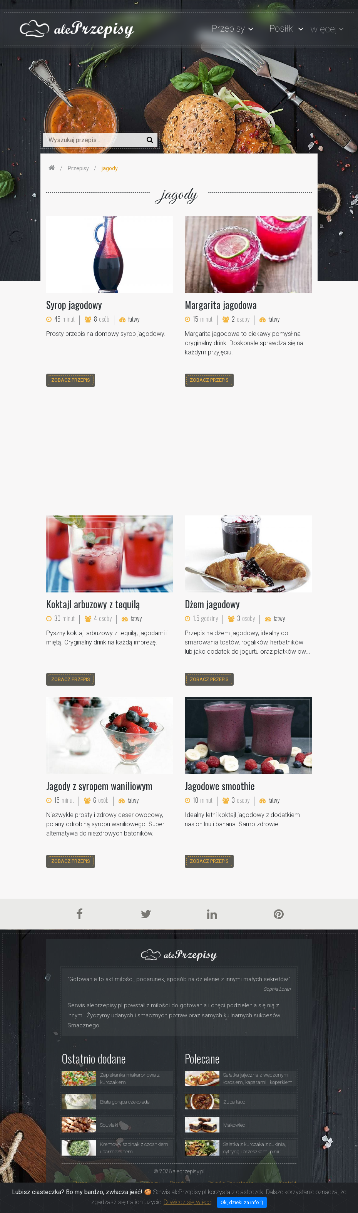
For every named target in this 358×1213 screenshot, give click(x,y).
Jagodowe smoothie (220, 785)
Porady (178, 1183)
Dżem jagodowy (212, 604)
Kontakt (287, 1183)
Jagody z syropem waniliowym (99, 785)
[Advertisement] (179, 452)
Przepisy (150, 1183)
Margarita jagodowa (221, 304)
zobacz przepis (70, 380)
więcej (323, 29)
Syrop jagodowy (74, 304)
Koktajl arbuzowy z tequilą (93, 604)
